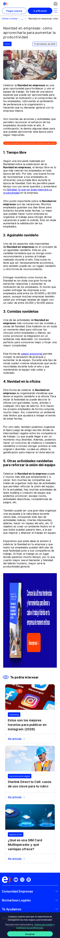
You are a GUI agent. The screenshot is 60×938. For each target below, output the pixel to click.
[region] (30, 925)
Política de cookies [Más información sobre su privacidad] (43, 924)
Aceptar (30, 933)
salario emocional (32, 353)
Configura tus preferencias (29, 927)
